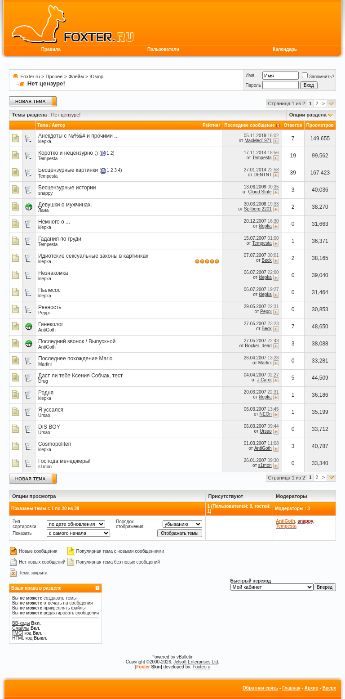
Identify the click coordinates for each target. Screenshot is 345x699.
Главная (291, 688)
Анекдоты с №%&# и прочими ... (78, 136)
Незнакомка (53, 273)
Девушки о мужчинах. (65, 205)
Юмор (96, 76)
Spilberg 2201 (258, 208)
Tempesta (48, 158)
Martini (45, 364)
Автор (58, 125)
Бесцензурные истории (67, 187)
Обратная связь (260, 688)
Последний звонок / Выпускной (76, 341)
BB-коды (21, 623)
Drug (43, 381)
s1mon (45, 466)
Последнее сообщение (249, 125)
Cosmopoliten (54, 444)
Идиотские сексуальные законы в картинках (93, 256)
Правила (51, 49)
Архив (311, 688)
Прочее (54, 76)
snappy (45, 193)
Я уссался (50, 410)
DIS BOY (49, 427)
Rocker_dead (258, 345)
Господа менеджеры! (64, 461)
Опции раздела (308, 114)
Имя (249, 75)
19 (293, 155)
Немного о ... (54, 222)
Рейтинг (211, 125)
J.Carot (264, 379)
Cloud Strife (260, 191)
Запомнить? (318, 76)
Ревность (50, 307)
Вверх (329, 688)
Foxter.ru (30, 76)
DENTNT (262, 174)
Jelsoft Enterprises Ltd (195, 661)
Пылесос (49, 290)
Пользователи (163, 49)
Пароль (253, 85)
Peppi (44, 312)
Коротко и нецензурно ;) (68, 153)
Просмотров (320, 125)
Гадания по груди (59, 239)
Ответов (293, 125)
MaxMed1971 (258, 140)
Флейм (76, 76)
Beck (267, 260)
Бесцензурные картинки (68, 170)
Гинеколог (50, 324)
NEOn (266, 414)
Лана (43, 210)
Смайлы (20, 628)
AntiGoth (47, 329)
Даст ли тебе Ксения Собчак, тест (80, 375)
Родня (45, 393)
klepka (44, 141)
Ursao (44, 415)
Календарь (285, 49)
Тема (42, 125)
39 (293, 173)
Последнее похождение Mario (75, 358)
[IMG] (17, 633)
